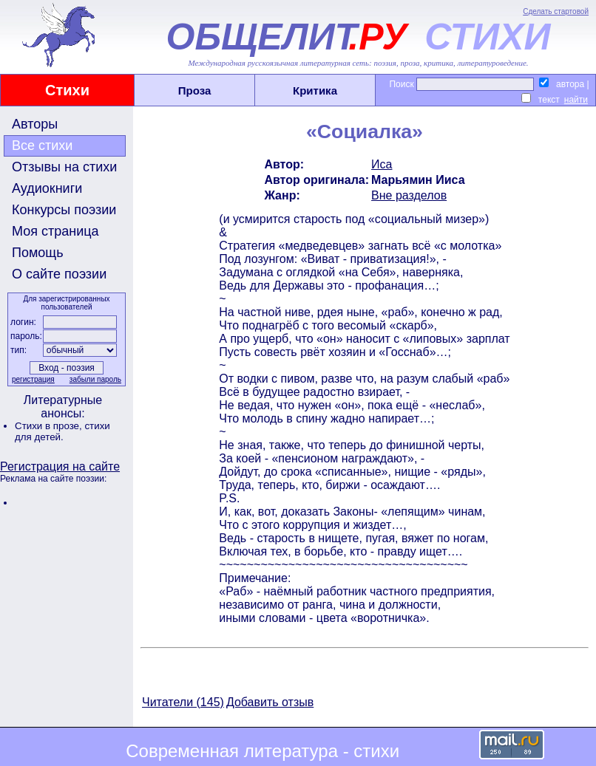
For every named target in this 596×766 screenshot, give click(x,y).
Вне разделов (409, 195)
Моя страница (55, 231)
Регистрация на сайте (60, 466)
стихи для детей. (62, 431)
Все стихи (42, 145)
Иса (381, 164)
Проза (194, 90)
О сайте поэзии (59, 274)
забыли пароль (95, 379)
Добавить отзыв (270, 702)
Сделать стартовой (556, 11)
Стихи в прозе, (49, 425)
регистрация (33, 379)
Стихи (67, 90)
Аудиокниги (47, 188)
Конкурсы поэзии (64, 209)
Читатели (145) (183, 702)
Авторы (35, 124)
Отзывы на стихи (64, 167)
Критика (315, 90)
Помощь (38, 252)
